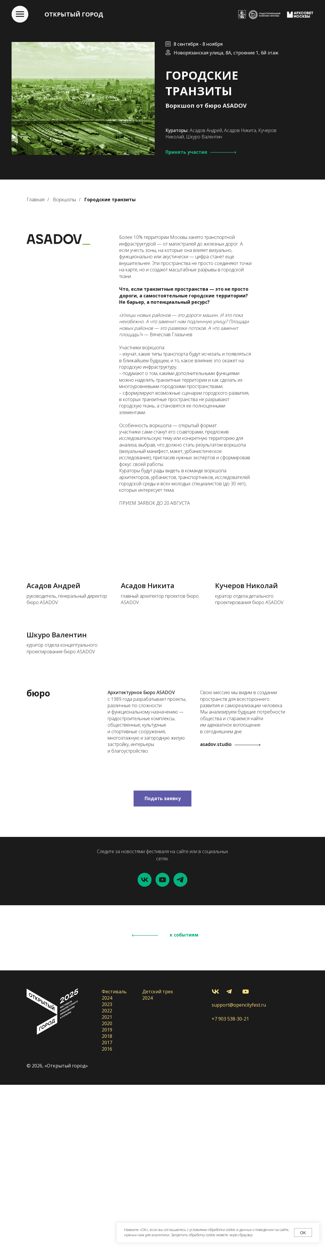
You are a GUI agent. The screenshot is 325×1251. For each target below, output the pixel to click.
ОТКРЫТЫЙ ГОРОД (74, 14)
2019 (107, 1196)
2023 (107, 1170)
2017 (107, 1209)
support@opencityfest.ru (239, 1171)
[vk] (145, 1046)
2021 (107, 1183)
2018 (107, 1202)
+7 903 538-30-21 (230, 1185)
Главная (36, 199)
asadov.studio (216, 910)
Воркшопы (64, 199)
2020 (107, 1189)
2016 (107, 1215)
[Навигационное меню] (20, 14)
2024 (107, 1164)
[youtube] (162, 1046)
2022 (107, 1177)
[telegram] (180, 1046)
